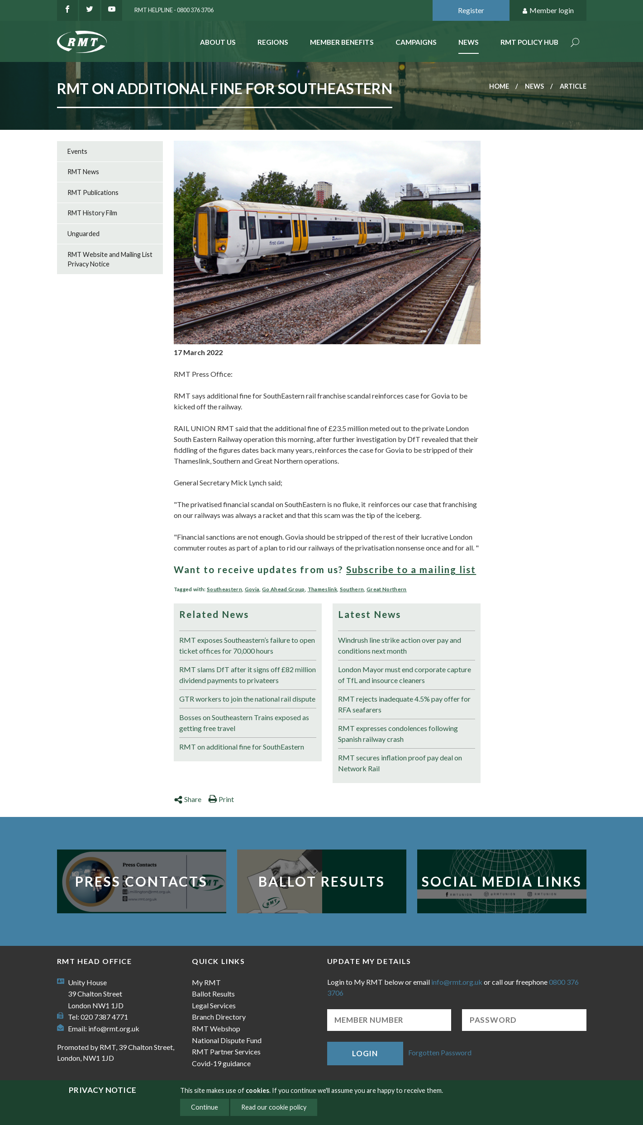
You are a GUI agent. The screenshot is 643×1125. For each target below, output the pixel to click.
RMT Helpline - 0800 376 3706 (174, 10)
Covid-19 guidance (221, 1063)
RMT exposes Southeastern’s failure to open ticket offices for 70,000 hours (247, 645)
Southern (352, 589)
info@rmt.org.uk (113, 1028)
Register (471, 10)
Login (364, 1053)
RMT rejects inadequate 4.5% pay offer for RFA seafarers (404, 704)
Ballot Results (321, 881)
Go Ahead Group (283, 589)
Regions (272, 42)
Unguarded (83, 233)
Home (499, 86)
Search (575, 43)
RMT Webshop (216, 1028)
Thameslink (322, 589)
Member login (548, 10)
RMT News (83, 172)
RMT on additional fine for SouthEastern (241, 746)
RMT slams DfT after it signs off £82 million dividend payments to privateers (247, 674)
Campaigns (416, 42)
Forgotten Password (440, 1052)
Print (221, 799)
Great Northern (387, 589)
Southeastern (224, 589)
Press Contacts (141, 881)
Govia (252, 589)
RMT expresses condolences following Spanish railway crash (398, 733)
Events (77, 151)
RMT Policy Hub (529, 42)
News (468, 42)
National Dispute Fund (227, 1040)
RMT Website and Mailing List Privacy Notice (109, 259)
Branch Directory (219, 1016)
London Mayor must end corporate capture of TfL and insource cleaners (404, 674)
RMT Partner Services (226, 1051)
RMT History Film (92, 213)
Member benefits (342, 42)
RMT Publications (93, 192)
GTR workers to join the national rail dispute (247, 698)
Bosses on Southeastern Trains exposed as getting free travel (244, 722)
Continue (204, 1107)
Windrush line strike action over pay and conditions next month (399, 645)
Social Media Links (502, 881)
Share (187, 799)
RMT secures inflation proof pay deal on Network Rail (400, 763)
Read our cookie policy (273, 1107)
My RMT (206, 982)
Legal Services (214, 1005)
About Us (218, 42)
